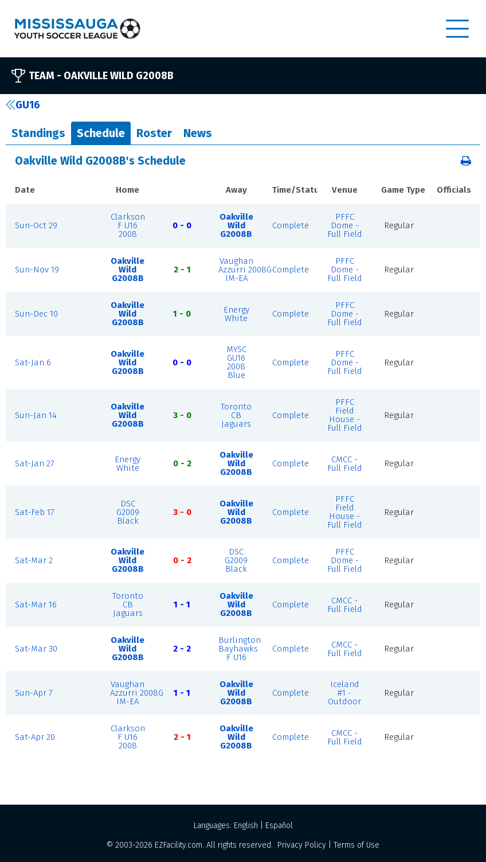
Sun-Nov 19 (37, 269)
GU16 (23, 105)
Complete (290, 225)
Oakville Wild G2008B (236, 225)
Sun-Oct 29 (36, 225)
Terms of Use (356, 845)
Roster (154, 133)
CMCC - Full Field (344, 463)
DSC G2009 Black (127, 512)
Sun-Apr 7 (34, 693)
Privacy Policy (301, 845)
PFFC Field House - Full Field (344, 415)
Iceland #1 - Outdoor (344, 693)
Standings (38, 133)
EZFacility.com (178, 845)
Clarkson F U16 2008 (128, 225)
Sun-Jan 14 (36, 415)
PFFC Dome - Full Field (344, 225)
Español (279, 825)
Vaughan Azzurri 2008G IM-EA (245, 269)
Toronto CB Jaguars (236, 415)
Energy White (236, 314)
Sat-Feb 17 (34, 512)
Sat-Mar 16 (36, 604)
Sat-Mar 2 (34, 560)
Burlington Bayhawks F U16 (239, 648)
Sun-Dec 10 (36, 314)
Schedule (101, 133)
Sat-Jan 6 (33, 362)
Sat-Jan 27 (34, 463)
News (197, 133)
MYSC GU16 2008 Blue (236, 362)
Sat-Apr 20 (35, 737)
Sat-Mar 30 (36, 648)
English (246, 825)
